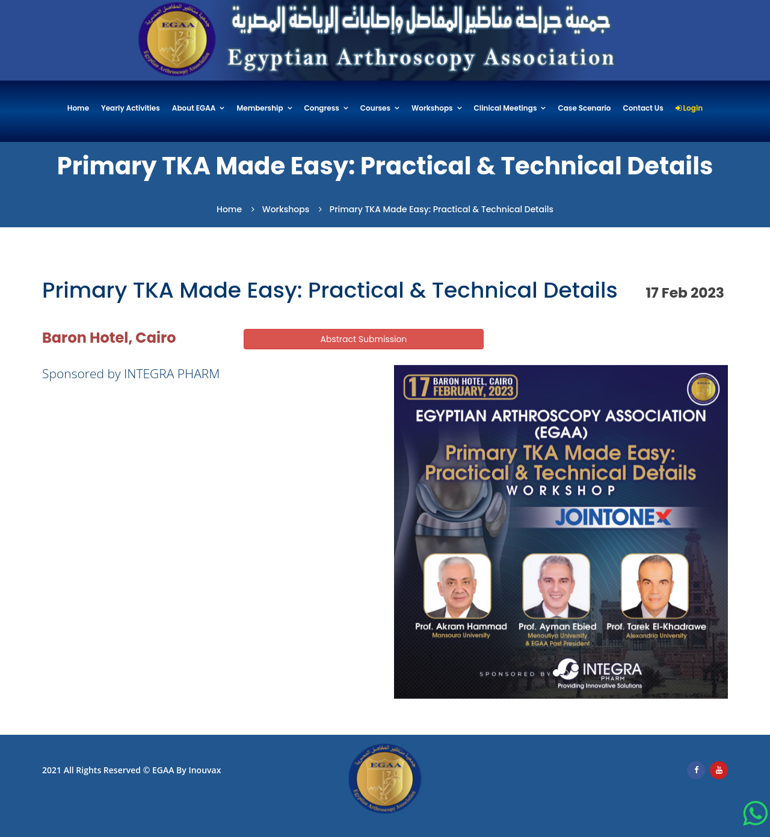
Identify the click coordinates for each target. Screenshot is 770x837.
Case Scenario (584, 108)
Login (689, 108)
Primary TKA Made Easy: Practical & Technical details (441, 209)
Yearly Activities (130, 108)
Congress (321, 108)
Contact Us (643, 108)
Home (78, 108)
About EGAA (194, 108)
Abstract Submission (364, 339)
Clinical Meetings (505, 108)
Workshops (432, 108)
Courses (375, 108)
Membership (259, 108)
